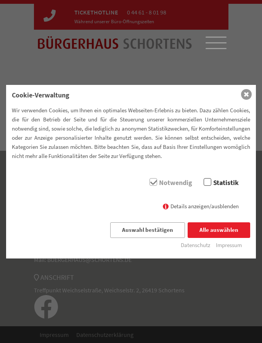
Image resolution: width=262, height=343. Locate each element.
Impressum (229, 245)
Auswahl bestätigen (147, 229)
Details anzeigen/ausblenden (204, 206)
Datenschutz (195, 245)
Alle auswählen (218, 229)
